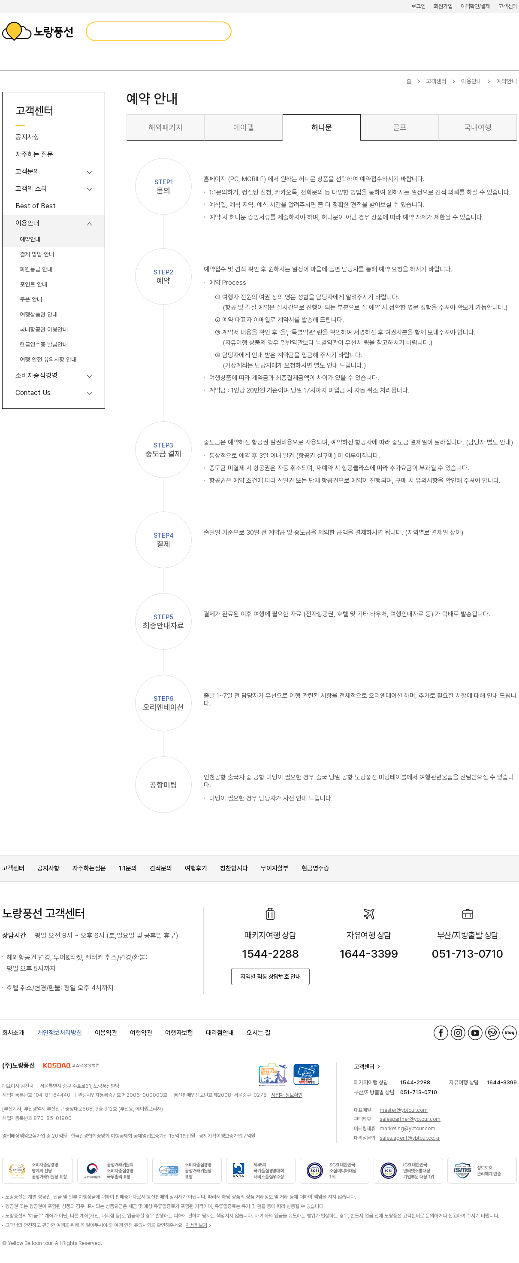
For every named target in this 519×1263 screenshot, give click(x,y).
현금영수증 (315, 868)
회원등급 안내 (36, 269)
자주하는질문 (89, 868)
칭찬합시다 (234, 868)
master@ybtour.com (404, 1110)
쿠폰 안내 (31, 299)
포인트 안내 (33, 284)
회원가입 (443, 6)
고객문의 (27, 171)
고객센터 (507, 6)
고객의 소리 (31, 189)
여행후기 (196, 868)
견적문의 (161, 868)
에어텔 (243, 127)
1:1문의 (128, 868)
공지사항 (27, 137)
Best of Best (35, 206)
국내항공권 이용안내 (44, 329)
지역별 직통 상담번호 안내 (270, 976)
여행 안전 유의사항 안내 (48, 359)
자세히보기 (196, 1225)
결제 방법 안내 (37, 254)
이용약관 (106, 1033)
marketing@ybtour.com (407, 1129)
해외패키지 (165, 127)
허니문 (321, 127)
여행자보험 (179, 1033)
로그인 (418, 6)
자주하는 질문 (34, 154)
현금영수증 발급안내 (44, 344)
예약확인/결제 (475, 6)
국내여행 (478, 127)
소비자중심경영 (36, 375)
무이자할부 (275, 868)
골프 (400, 127)
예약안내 (30, 239)
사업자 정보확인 (286, 1095)
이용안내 (471, 81)
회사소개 (13, 1033)
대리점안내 (220, 1033)
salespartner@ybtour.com (410, 1119)
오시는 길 (259, 1033)
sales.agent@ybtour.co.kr (410, 1138)
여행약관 (141, 1033)
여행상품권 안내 (38, 314)
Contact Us (33, 393)
